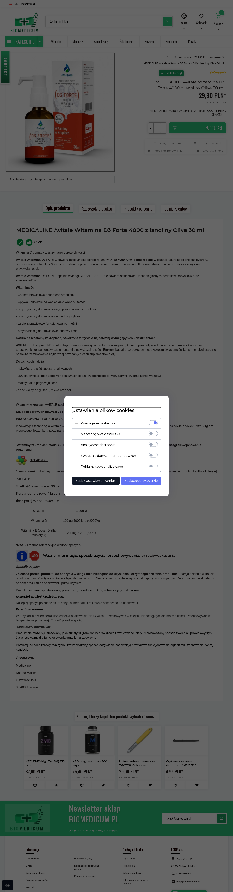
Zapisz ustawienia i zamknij (95, 481)
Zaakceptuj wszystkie (141, 481)
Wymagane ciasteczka (98, 423)
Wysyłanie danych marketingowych (108, 456)
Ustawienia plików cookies (103, 410)
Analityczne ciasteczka (98, 445)
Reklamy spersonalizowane (102, 466)
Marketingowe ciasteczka (100, 434)
